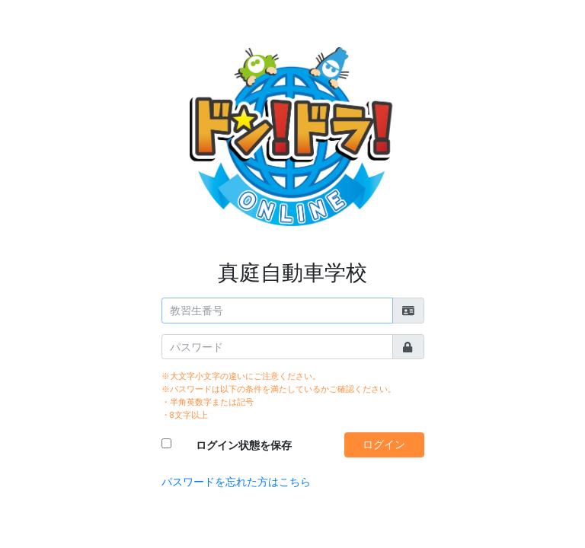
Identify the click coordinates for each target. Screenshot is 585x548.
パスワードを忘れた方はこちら (236, 482)
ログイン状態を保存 (244, 445)
